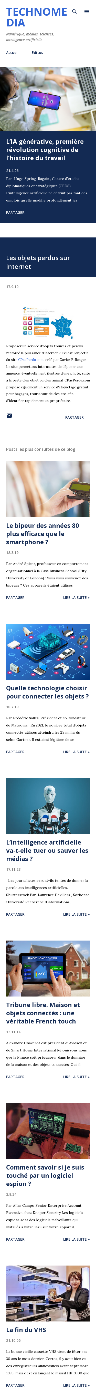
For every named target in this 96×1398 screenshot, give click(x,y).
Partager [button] (15, 212)
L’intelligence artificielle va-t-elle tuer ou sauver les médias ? (47, 850)
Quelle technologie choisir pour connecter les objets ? (47, 692)
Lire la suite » (76, 597)
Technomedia (36, 17)
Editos (37, 52)
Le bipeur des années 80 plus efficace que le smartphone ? (42, 533)
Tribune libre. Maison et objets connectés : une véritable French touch (43, 1012)
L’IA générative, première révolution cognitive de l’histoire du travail (45, 149)
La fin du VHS (26, 1329)
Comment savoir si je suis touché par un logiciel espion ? (45, 1175)
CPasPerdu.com (31, 360)
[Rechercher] (74, 9)
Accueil (12, 52)
